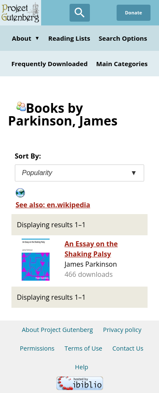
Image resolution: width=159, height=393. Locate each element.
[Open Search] (80, 13)
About (26, 38)
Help (81, 367)
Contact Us (127, 348)
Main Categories (122, 63)
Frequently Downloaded (49, 63)
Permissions (37, 348)
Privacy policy (122, 330)
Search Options (123, 38)
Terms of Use (83, 348)
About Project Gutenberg (57, 330)
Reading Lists (69, 38)
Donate (133, 12)
